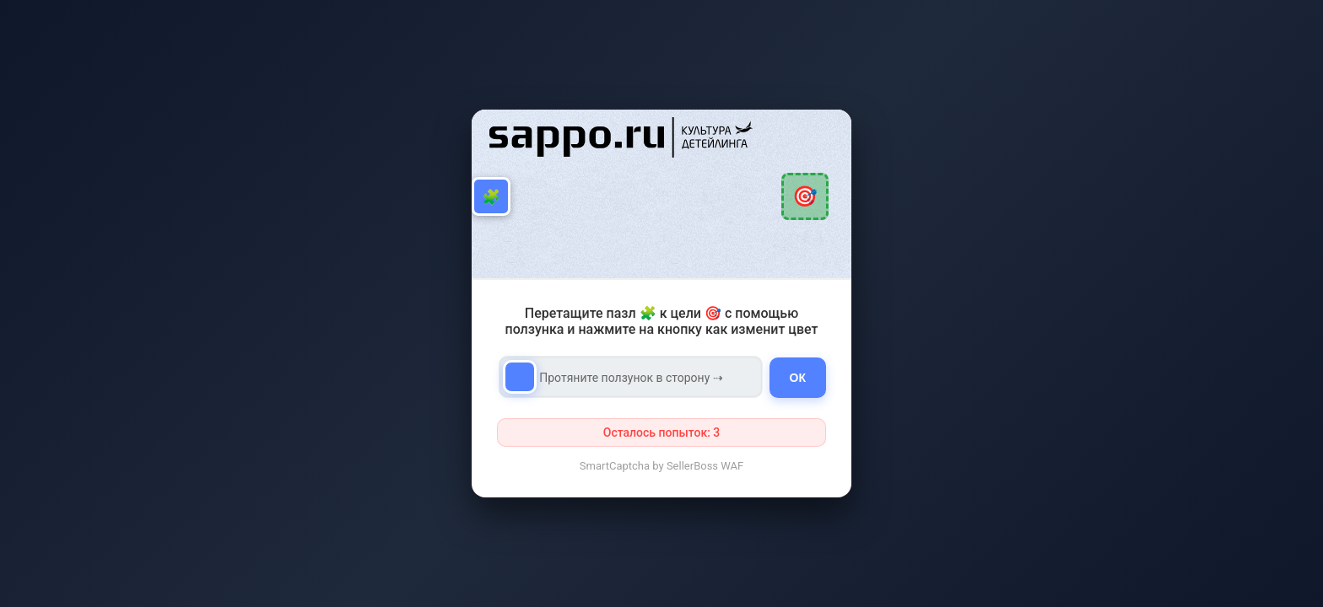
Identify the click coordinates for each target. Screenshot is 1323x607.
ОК (798, 377)
